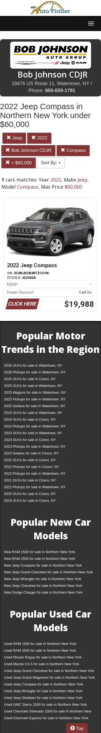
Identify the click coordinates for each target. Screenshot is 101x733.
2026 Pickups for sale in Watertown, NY (35, 372)
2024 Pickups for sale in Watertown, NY (35, 426)
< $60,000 (18, 162)
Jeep (14, 137)
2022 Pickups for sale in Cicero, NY (31, 467)
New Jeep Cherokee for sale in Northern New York (43, 586)
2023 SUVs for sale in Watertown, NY (33, 433)
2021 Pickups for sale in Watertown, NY (35, 487)
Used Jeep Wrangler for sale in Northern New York (43, 691)
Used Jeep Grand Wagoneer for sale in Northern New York (49, 677)
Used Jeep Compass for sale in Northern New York (43, 684)
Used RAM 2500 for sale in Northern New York (40, 650)
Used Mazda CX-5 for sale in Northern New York (41, 664)
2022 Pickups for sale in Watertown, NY (35, 473)
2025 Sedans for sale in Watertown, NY (34, 406)
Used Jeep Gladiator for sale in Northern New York (43, 698)
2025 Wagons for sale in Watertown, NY (35, 392)
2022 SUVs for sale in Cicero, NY (30, 460)
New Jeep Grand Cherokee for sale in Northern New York (48, 572)
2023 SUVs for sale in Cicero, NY (30, 440)
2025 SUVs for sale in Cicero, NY (30, 379)
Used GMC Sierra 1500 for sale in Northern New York (45, 704)
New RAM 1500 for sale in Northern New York (39, 552)
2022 (39, 137)
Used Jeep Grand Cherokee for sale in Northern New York (49, 671)
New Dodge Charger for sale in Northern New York (43, 592)
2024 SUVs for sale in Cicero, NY (30, 419)
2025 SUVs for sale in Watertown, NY (33, 386)
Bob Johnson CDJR (28, 150)
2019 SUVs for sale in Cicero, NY (30, 500)
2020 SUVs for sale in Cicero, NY (30, 494)
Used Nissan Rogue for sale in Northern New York (43, 657)
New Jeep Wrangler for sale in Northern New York (42, 579)
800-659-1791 (60, 90)
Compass (73, 150)
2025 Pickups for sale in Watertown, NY (35, 399)
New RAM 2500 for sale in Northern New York (39, 559)
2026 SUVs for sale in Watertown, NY (33, 365)
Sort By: (51, 162)
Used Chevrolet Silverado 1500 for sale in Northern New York (47, 712)
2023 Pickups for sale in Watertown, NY (35, 446)
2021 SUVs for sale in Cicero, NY (30, 480)
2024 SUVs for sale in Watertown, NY (33, 413)
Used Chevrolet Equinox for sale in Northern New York (46, 718)
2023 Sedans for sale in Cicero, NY (31, 453)
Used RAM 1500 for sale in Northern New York (40, 644)
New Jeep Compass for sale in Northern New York (43, 565)
